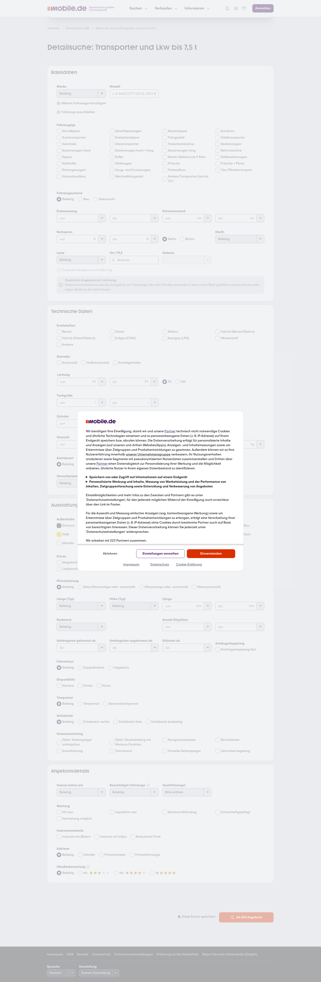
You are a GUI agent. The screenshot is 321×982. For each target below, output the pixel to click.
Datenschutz (159, 564)
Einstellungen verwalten (160, 554)
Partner (170, 431)
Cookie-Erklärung (189, 564)
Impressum (131, 564)
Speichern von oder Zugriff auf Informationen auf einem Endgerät (138, 477)
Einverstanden (211, 554)
